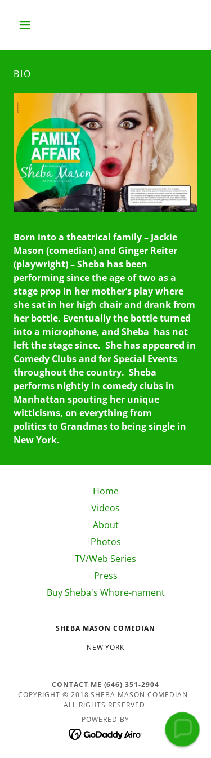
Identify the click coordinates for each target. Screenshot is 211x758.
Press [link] (106, 575)
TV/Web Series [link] (105, 558)
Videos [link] (105, 508)
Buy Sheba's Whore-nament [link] (106, 592)
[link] (105, 733)
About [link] (106, 525)
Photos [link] (106, 542)
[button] (27, 25)
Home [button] (106, 491)
